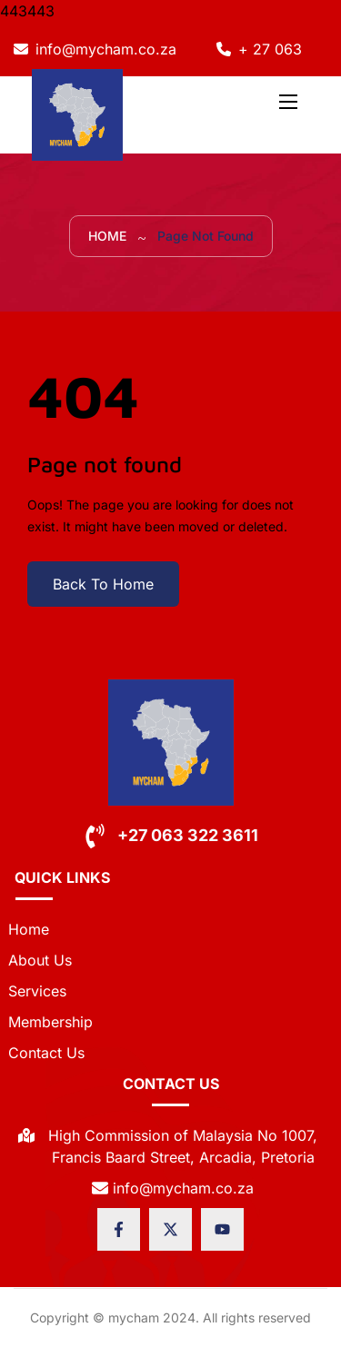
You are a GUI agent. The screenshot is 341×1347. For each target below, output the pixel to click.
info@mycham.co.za (105, 49)
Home (107, 235)
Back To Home (103, 584)
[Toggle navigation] (286, 101)
